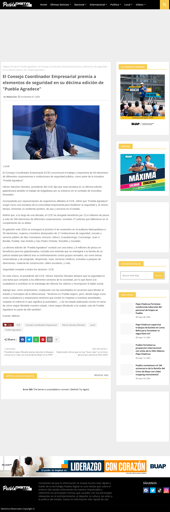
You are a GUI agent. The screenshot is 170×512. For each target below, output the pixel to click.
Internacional (97, 4)
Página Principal (10, 66)
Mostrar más (101, 375)
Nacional (79, 4)
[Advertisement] (85, 35)
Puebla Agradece (28, 66)
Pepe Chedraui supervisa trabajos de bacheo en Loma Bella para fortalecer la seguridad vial (150, 329)
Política (114, 4)
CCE (18, 325)
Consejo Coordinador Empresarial (41, 325)
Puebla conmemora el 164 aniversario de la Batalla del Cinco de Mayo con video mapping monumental (150, 370)
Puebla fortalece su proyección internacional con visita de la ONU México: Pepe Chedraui (150, 349)
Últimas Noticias (59, 4)
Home (43, 4)
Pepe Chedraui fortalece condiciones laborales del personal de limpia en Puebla (149, 308)
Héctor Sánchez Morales (73, 325)
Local (127, 4)
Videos (139, 4)
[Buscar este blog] (137, 275)
